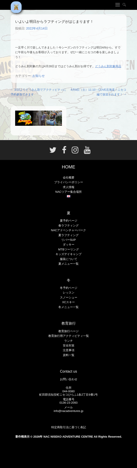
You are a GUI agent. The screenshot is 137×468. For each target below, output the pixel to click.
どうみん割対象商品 (108, 66)
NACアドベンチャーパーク (68, 230)
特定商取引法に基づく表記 (68, 427)
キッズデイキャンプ (68, 254)
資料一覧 (68, 355)
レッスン (68, 292)
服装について (68, 259)
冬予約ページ (68, 288)
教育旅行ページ (68, 331)
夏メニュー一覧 (68, 263)
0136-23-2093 (68, 402)
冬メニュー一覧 (68, 307)
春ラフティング (68, 225)
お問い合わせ (68, 379)
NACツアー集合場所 (68, 191)
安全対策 (68, 345)
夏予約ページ (68, 220)
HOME (68, 166)
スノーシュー (68, 297)
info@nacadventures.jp (68, 411)
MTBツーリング (68, 249)
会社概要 (68, 177)
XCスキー (68, 302)
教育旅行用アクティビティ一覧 (68, 336)
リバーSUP (68, 239)
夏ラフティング (68, 235)
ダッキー (68, 244)
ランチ (68, 340)
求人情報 (68, 187)
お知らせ (38, 76)
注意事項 (68, 350)
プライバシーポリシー (68, 182)
